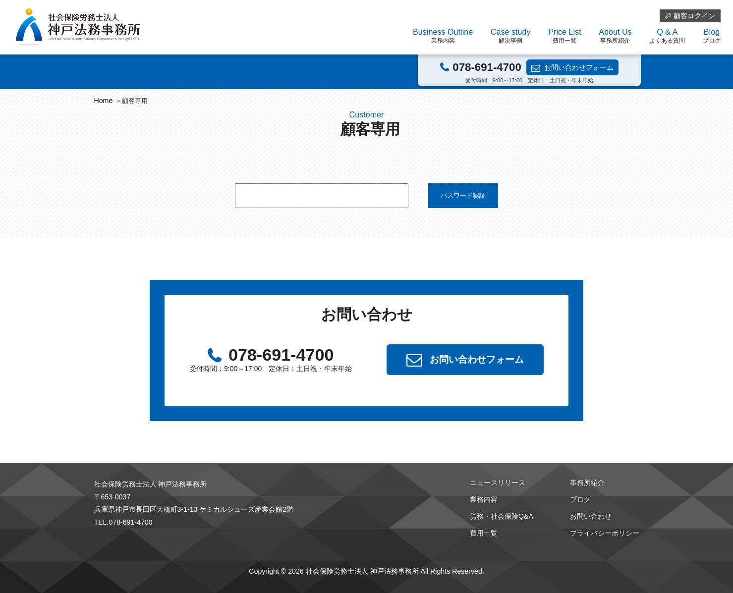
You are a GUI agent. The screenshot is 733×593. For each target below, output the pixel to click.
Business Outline (443, 36)
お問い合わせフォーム (579, 67)
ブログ (580, 499)
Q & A (667, 36)
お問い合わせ (591, 516)
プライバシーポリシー (604, 533)
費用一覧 (484, 533)
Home (103, 101)
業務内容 (484, 499)
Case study (511, 36)
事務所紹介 (587, 482)
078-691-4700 (486, 67)
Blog (712, 36)
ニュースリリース (497, 482)
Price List (564, 36)
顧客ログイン (694, 16)
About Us (615, 36)
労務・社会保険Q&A (501, 516)
